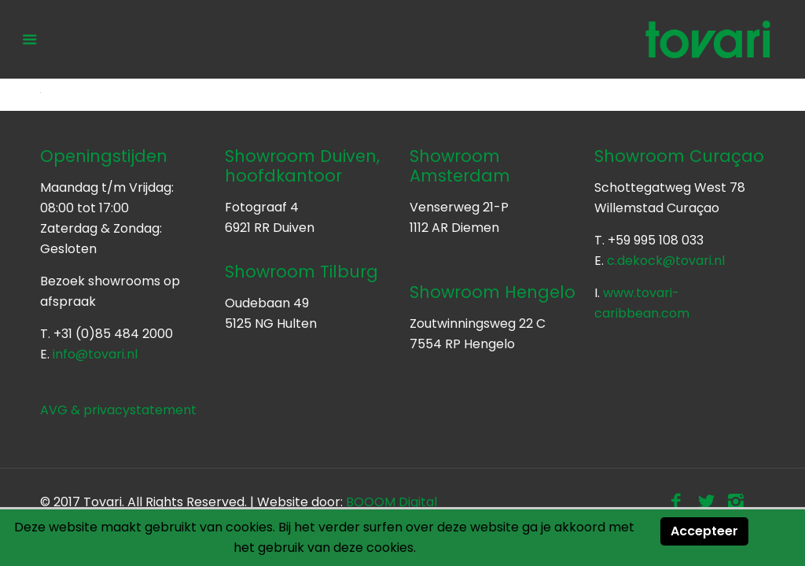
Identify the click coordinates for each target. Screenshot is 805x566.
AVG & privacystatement (118, 410)
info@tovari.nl (95, 354)
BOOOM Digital (391, 502)
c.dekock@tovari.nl (666, 261)
